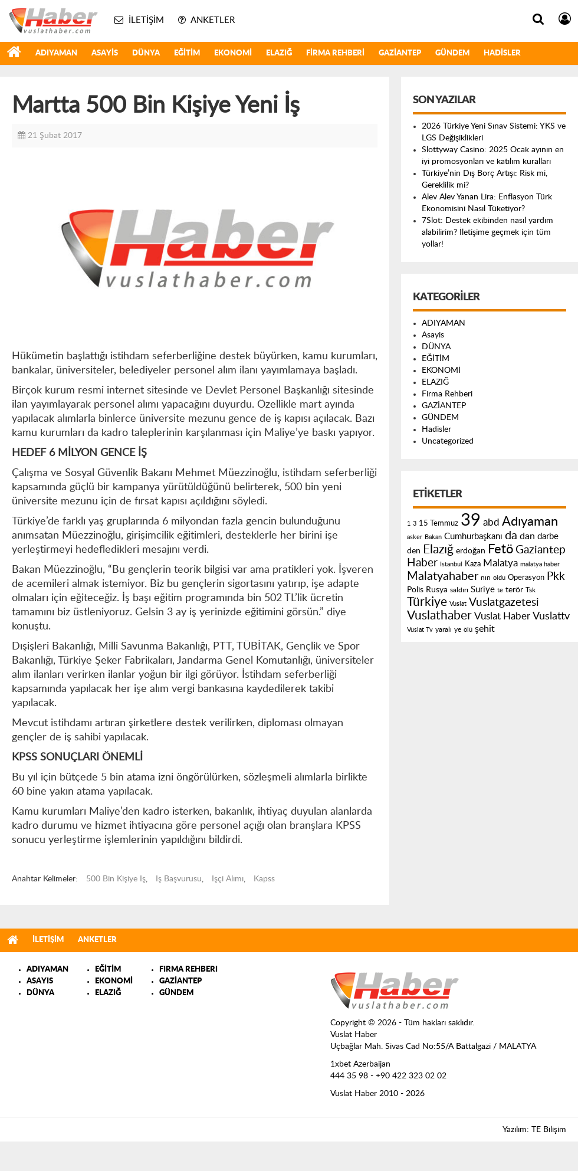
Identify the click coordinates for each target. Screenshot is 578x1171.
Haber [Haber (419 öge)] (422, 563)
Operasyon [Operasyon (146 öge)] (526, 577)
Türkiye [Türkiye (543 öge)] (427, 602)
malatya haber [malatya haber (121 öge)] (540, 564)
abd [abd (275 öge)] (491, 522)
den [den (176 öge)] (414, 551)
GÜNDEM (452, 53)
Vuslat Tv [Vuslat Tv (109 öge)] (420, 629)
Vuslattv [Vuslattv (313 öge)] (551, 616)
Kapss (264, 879)
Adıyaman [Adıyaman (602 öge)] (530, 522)
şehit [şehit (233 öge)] (485, 629)
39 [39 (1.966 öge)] (471, 520)
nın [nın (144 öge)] (486, 577)
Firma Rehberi (335, 53)
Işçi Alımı (228, 879)
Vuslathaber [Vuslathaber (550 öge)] (439, 615)
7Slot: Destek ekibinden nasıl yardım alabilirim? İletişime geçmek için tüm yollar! (487, 232)
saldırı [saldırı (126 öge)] (459, 590)
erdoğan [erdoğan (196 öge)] (470, 550)
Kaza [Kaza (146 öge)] (473, 564)
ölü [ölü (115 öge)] (468, 629)
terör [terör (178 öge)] (514, 590)
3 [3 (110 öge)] (414, 523)
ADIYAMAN (56, 53)
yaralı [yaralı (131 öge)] (443, 629)
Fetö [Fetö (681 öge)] (500, 549)
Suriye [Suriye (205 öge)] (483, 589)
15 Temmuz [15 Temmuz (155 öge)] (438, 523)
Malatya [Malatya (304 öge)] (500, 563)
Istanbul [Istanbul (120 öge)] (451, 564)
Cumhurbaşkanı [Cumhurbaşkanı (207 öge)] (473, 536)
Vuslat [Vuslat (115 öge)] (458, 604)
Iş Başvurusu (179, 879)
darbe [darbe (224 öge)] (548, 536)
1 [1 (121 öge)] (408, 523)
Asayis (104, 53)
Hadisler (502, 53)
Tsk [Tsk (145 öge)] (531, 589)
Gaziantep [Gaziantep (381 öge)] (540, 550)
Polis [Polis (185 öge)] (415, 590)
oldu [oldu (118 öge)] (499, 578)
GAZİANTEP (400, 53)
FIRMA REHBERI (188, 969)
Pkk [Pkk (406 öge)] (556, 576)
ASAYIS (40, 981)
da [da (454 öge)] (511, 536)
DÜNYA (146, 53)
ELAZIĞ (279, 53)
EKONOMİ (233, 53)
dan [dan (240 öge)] (527, 536)
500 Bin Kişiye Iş (116, 879)
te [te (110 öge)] (500, 590)
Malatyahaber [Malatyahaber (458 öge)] (442, 576)
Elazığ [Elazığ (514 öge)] (438, 549)
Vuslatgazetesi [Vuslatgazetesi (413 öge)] (504, 602)
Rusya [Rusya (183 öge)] (437, 590)
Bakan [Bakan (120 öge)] (433, 537)
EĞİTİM (187, 53)
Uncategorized (448, 441)
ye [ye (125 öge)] (457, 629)
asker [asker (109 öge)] (414, 537)
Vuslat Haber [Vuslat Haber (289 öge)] (502, 616)
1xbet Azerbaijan (360, 1064)
